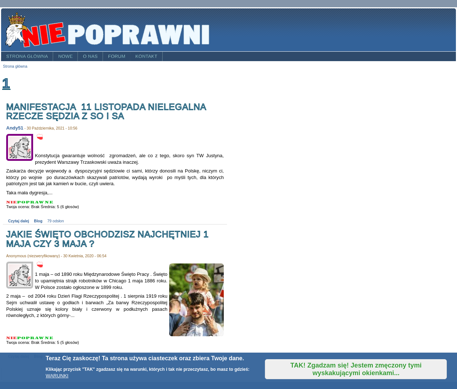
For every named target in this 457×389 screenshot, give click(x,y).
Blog (38, 221)
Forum (117, 56)
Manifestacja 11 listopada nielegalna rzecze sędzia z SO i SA (106, 111)
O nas (90, 56)
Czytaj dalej (18, 221)
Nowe (65, 56)
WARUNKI (57, 375)
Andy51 (14, 128)
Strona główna (27, 56)
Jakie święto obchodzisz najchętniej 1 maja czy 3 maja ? (107, 239)
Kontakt (146, 56)
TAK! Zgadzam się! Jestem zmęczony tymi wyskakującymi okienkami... (356, 369)
